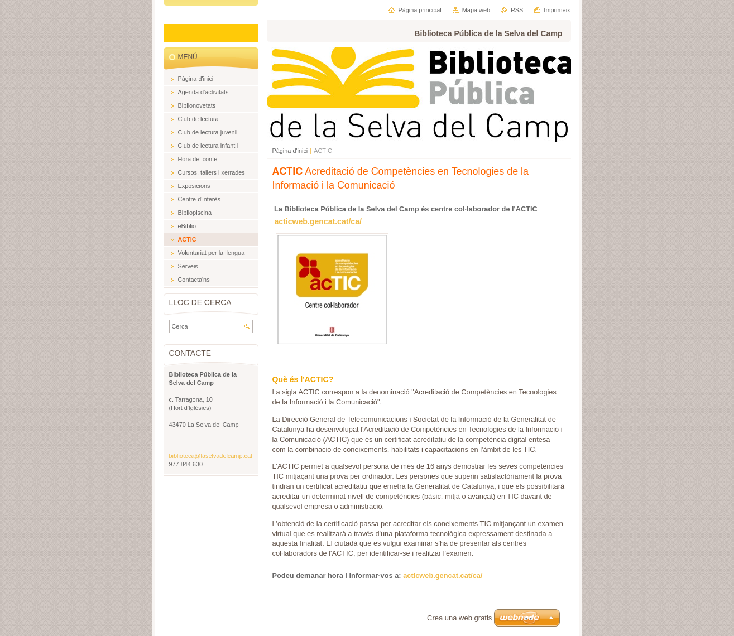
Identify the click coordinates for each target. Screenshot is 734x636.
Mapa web (476, 10)
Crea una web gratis (459, 618)
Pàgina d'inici (290, 150)
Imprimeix (557, 10)
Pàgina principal (419, 10)
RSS (517, 10)
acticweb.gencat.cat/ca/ (318, 221)
